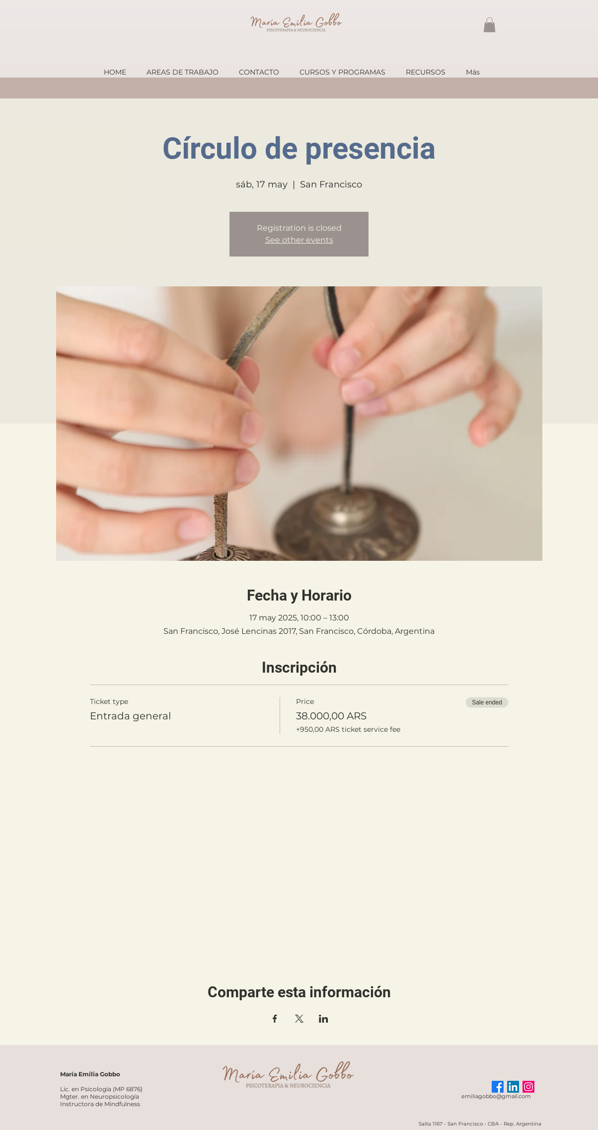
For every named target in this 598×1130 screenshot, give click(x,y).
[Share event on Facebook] (275, 1019)
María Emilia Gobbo (90, 1074)
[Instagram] (528, 1087)
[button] (489, 24)
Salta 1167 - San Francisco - (453, 1124)
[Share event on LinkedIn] (323, 1019)
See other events (299, 240)
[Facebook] (498, 1087)
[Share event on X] (299, 1019)
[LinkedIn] (513, 1087)
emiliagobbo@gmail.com (496, 1096)
